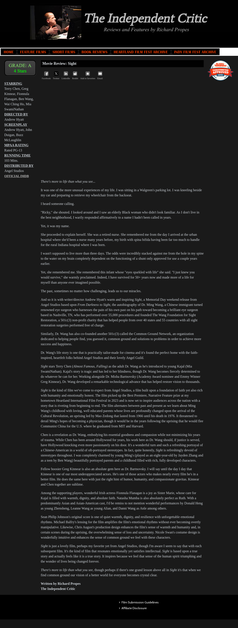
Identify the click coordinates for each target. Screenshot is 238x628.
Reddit (75, 75)
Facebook (46, 75)
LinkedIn (66, 75)
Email (100, 75)
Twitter (56, 75)
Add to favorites (87, 75)
